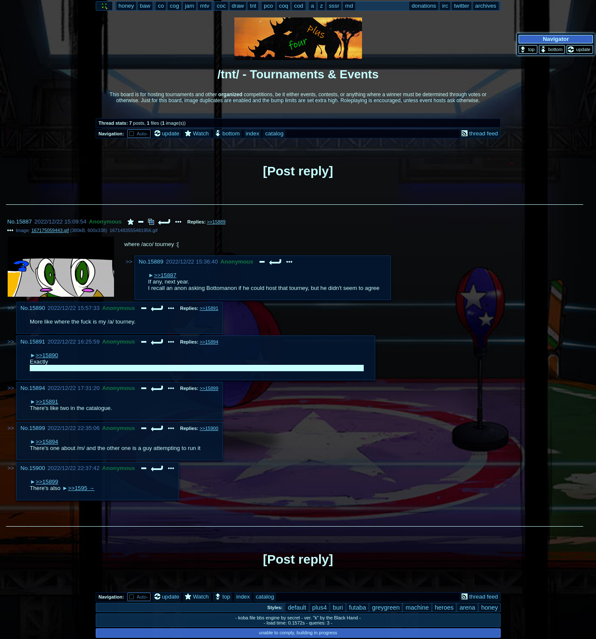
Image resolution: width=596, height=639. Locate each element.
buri (338, 607)
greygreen (385, 607)
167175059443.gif (50, 230)
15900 (37, 468)
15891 (37, 341)
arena (467, 607)
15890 (37, 308)
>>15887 (165, 275)
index (253, 133)
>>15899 (209, 388)
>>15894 (209, 341)
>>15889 (216, 221)
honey (489, 607)
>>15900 (209, 428)
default (297, 607)
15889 (155, 261)
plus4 (319, 607)
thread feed (480, 133)
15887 (24, 221)
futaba (357, 607)
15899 (37, 428)
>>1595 (77, 488)
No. (11, 221)
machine (417, 607)
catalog (274, 133)
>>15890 (47, 355)
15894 (37, 388)
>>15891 (209, 308)
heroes (444, 607)
